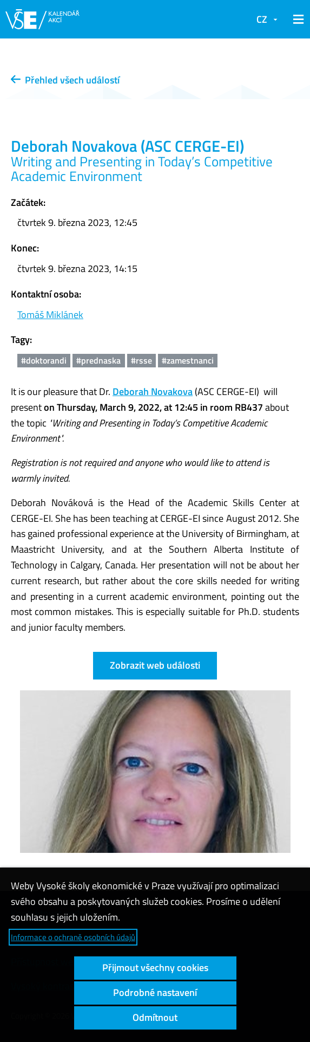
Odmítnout (155, 1017)
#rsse (141, 360)
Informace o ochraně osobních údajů (73, 937)
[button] (296, 19)
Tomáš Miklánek (50, 314)
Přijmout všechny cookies (155, 967)
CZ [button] (261, 19)
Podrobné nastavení (155, 992)
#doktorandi (44, 360)
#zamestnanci (188, 360)
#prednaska (98, 360)
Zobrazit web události (155, 665)
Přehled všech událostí (65, 80)
